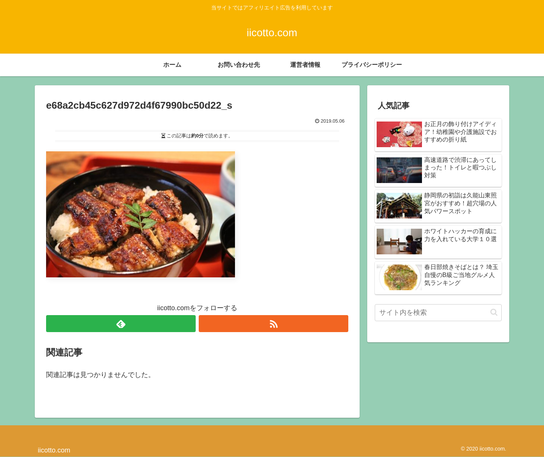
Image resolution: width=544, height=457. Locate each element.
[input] (438, 312)
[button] (494, 312)
